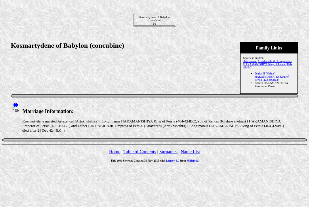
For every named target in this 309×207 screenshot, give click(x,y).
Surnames (168, 151)
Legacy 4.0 (172, 160)
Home (114, 151)
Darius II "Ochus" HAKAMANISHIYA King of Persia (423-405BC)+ (272, 76)
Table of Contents (139, 151)
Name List (190, 151)
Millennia (193, 160)
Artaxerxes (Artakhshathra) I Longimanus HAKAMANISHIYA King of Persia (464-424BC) (267, 64)
